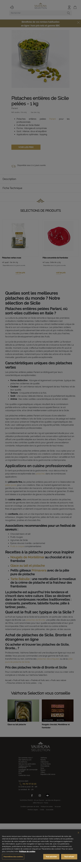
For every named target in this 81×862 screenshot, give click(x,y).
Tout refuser (69, 857)
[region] (40, 845)
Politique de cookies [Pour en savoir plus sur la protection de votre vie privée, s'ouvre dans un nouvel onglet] (27, 851)
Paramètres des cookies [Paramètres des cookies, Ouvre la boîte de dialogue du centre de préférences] (13, 857)
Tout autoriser (51, 857)
